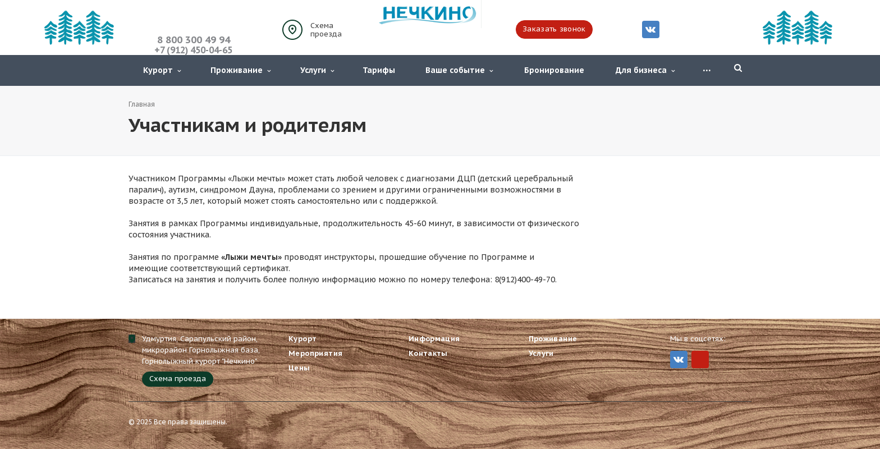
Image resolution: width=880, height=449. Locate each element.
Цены (299, 368)
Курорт (162, 70)
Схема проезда (326, 29)
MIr (700, 359)
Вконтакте (650, 29)
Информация (434, 338)
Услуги (317, 70)
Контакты (428, 353)
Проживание (240, 70)
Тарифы (379, 70)
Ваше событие (459, 70)
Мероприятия (315, 353)
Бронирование (554, 70)
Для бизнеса (645, 70)
